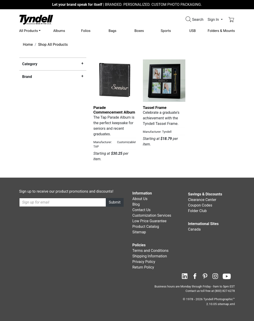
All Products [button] (28, 31)
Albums (59, 31)
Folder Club (197, 211)
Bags (112, 31)
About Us (140, 199)
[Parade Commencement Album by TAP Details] (114, 80)
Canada (194, 229)
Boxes (139, 31)
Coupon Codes (200, 205)
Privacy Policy (143, 261)
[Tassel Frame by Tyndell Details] (164, 80)
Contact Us (141, 210)
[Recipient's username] (62, 202)
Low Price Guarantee (149, 221)
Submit (114, 202)
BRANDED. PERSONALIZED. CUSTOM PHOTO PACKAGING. (127, 4)
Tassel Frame (155, 107)
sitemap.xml (226, 304)
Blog (136, 204)
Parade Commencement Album (114, 109)
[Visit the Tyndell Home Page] (36, 19)
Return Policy (143, 267)
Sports (166, 31)
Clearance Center (202, 200)
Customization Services (151, 215)
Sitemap (139, 232)
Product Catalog (145, 226)
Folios (85, 31)
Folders (221, 31)
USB (192, 31)
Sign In (214, 19)
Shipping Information (149, 256)
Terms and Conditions (150, 250)
